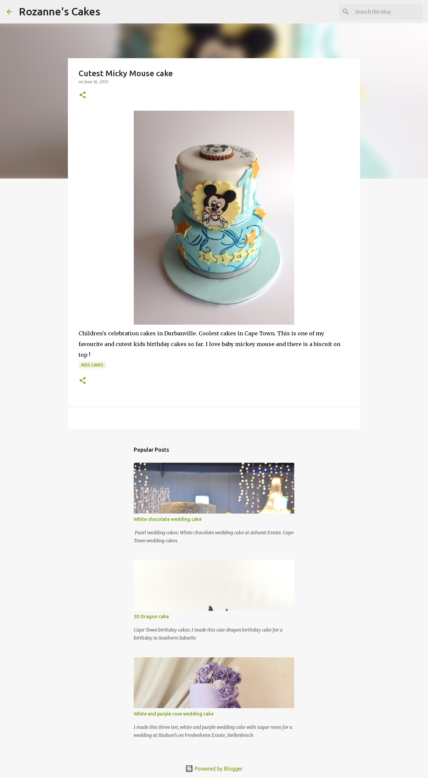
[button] (83, 95)
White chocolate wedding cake (168, 519)
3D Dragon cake (151, 616)
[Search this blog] (387, 12)
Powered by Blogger (214, 769)
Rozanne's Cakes (59, 11)
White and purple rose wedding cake (174, 713)
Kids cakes (92, 365)
